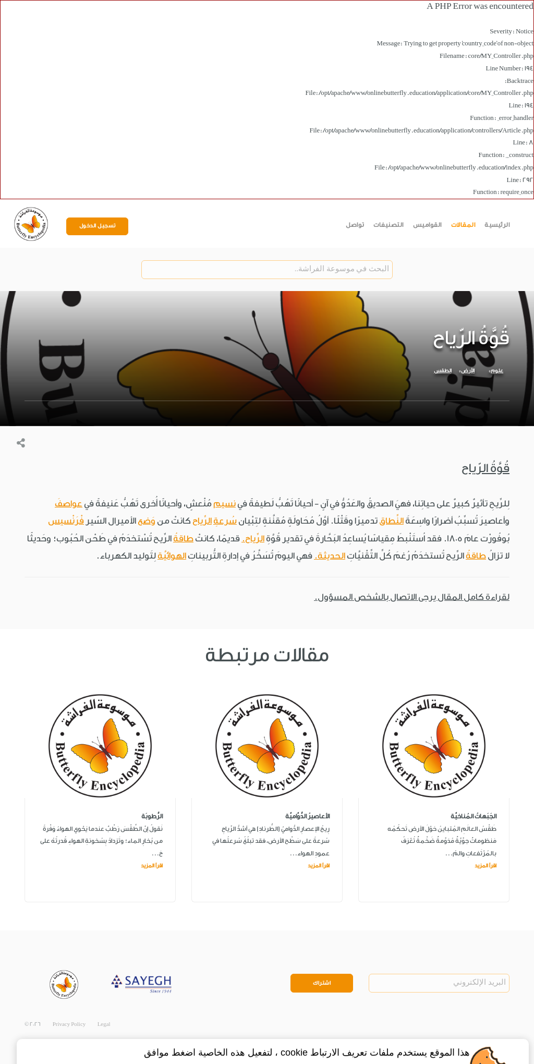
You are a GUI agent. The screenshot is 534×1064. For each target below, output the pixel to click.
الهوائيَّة (171, 556)
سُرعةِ (225, 521)
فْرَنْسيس (66, 521)
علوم (497, 371)
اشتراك (322, 983)
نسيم (224, 504)
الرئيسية (496, 224)
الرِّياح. (252, 538)
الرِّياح (202, 521)
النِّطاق (391, 521)
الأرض (468, 371)
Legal (104, 1024)
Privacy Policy (69, 1024)
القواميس (427, 224)
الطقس (443, 371)
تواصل (355, 224)
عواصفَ (68, 504)
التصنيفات (388, 224)
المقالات (463, 224)
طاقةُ (183, 538)
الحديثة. (329, 556)
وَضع (146, 521)
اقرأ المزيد (485, 866)
